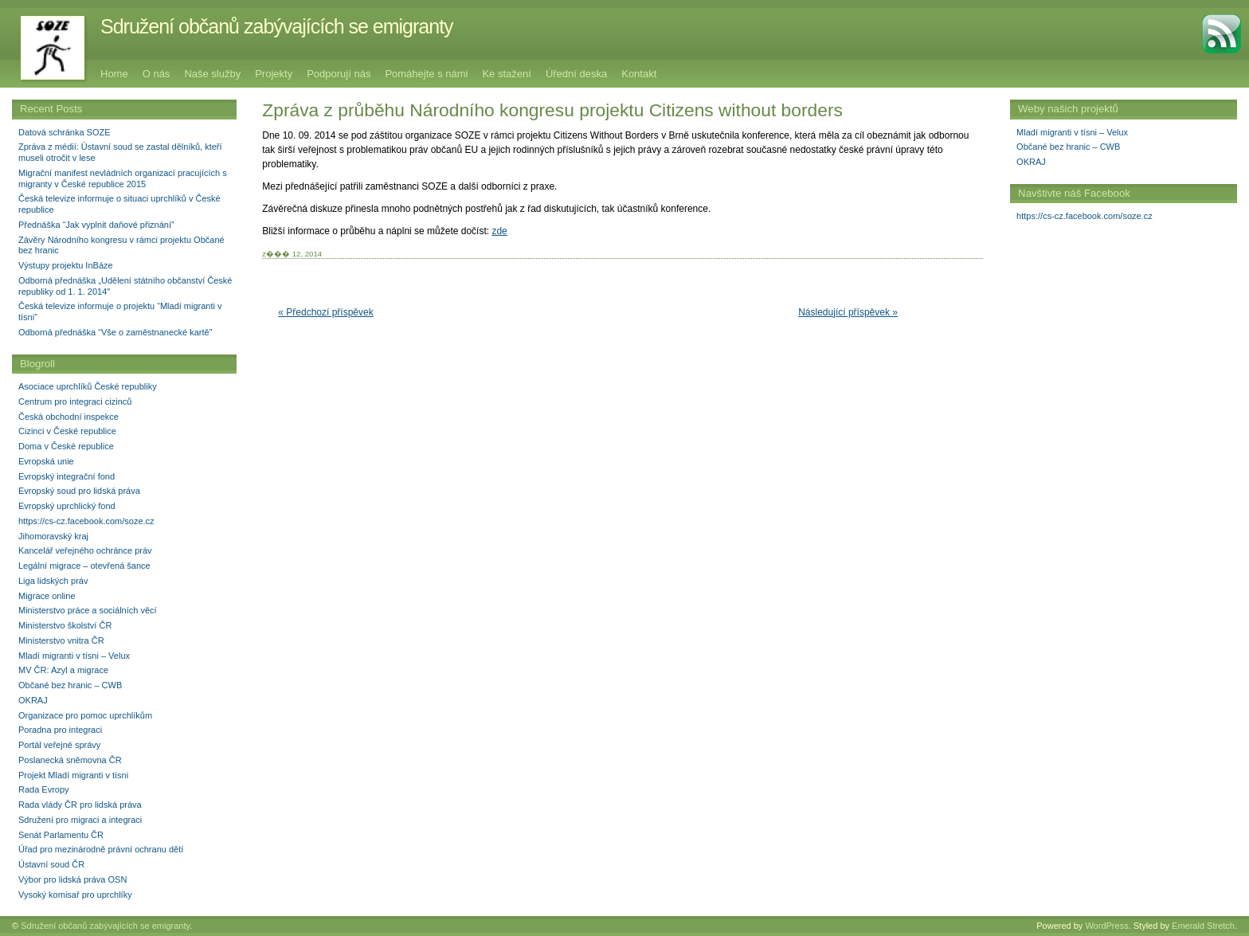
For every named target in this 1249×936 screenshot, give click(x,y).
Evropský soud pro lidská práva (79, 490)
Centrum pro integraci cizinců (74, 401)
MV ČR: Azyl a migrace (63, 670)
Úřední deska (576, 74)
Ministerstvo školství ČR (65, 625)
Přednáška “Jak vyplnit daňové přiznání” (96, 224)
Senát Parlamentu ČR (61, 835)
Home (114, 74)
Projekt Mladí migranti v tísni (73, 775)
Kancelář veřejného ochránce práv (85, 550)
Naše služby (212, 74)
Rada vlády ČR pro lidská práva (80, 804)
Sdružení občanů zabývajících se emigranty (276, 26)
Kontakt (638, 74)
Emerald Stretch (1203, 925)
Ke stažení (506, 74)
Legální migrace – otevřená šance (84, 565)
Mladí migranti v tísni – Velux (1072, 132)
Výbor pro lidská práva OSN (72, 879)
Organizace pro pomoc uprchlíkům (85, 715)
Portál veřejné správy (59, 745)
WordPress (1106, 925)
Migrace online (47, 596)
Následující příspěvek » (848, 312)
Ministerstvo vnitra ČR (61, 640)
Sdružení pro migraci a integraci (80, 819)
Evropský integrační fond (66, 476)
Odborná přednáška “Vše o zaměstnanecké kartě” (115, 332)
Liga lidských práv (53, 580)
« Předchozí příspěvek (325, 312)
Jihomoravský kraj (53, 536)
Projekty (273, 74)
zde (499, 231)
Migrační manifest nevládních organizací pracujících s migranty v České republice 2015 (122, 178)
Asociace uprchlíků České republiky (87, 386)
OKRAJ (1031, 161)
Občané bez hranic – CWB (1068, 146)
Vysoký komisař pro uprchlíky (75, 894)
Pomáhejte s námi (426, 74)
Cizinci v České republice (67, 431)
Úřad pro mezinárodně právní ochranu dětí (100, 849)
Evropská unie (46, 461)
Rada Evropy (43, 789)
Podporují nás (338, 74)
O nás (156, 74)
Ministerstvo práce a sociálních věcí (87, 610)
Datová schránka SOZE (64, 132)
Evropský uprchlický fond (67, 506)
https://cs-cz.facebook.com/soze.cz (1084, 216)
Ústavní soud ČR (51, 864)
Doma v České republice (66, 446)
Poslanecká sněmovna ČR (70, 760)
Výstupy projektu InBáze (65, 265)
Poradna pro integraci (60, 729)
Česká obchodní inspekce (68, 416)
